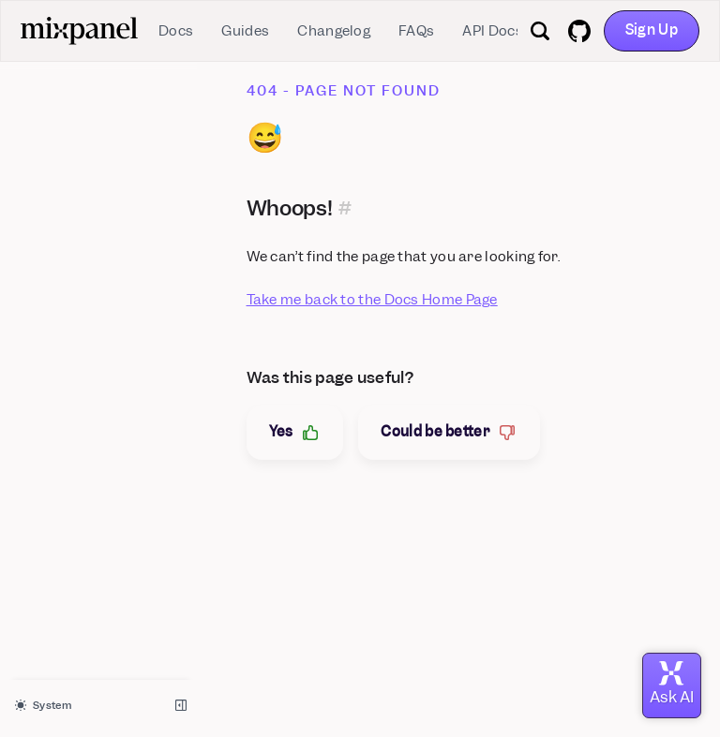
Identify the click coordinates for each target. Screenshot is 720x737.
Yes (295, 432)
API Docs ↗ (497, 31)
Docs (175, 31)
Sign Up (651, 30)
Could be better (449, 432)
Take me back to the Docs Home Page (372, 299)
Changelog (333, 31)
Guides (245, 31)
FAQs (416, 31)
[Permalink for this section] (345, 208)
